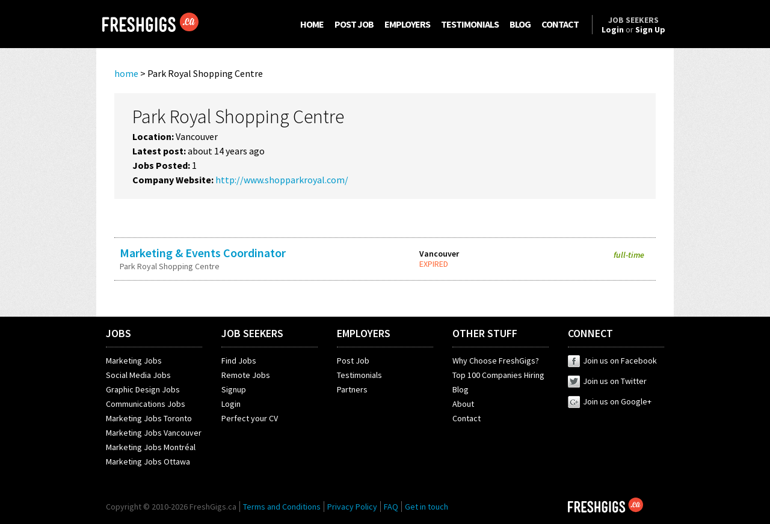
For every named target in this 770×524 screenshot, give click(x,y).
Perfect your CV (249, 418)
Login (231, 403)
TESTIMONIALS (470, 24)
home (126, 73)
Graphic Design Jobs (143, 389)
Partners (352, 389)
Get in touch (426, 506)
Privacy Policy (352, 506)
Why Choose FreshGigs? (495, 360)
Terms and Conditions (282, 506)
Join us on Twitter (607, 381)
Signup (233, 389)
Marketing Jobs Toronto (149, 418)
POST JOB (354, 24)
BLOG (520, 24)
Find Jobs (238, 360)
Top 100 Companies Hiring (498, 375)
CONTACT (560, 24)
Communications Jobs (145, 403)
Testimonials (359, 375)
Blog (460, 389)
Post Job (353, 360)
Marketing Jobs (134, 360)
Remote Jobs (245, 375)
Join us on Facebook (612, 360)
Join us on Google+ (609, 401)
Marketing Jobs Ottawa (148, 461)
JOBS (118, 333)
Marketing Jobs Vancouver (154, 432)
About (463, 403)
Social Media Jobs (138, 375)
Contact (466, 418)
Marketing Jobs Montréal (151, 447)
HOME (312, 24)
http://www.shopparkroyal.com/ (281, 180)
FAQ (391, 506)
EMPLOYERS (407, 24)
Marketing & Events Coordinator (203, 252)
